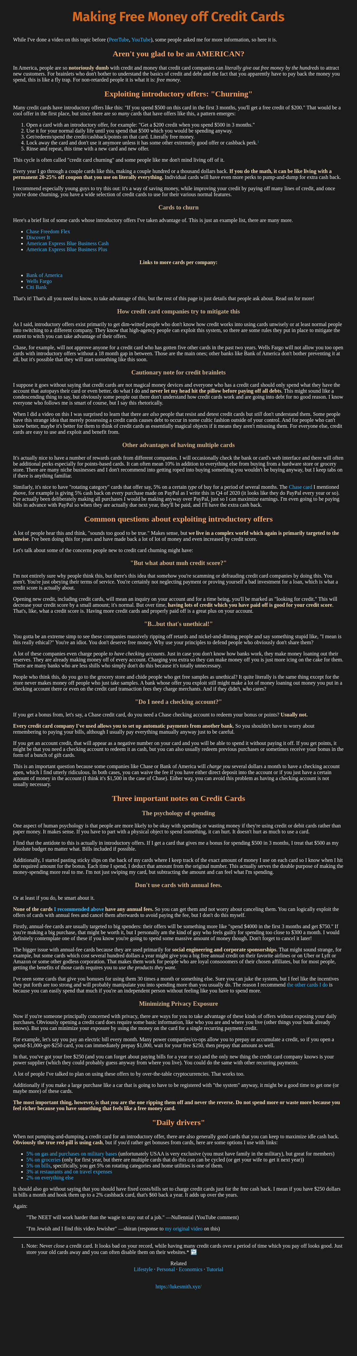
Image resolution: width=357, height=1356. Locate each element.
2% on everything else (50, 1177)
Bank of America (44, 275)
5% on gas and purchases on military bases (71, 1154)
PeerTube (119, 39)
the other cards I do (307, 985)
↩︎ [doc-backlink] (194, 1252)
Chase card (300, 487)
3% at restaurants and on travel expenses (69, 1171)
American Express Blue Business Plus (66, 249)
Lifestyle (143, 1269)
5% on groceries (43, 1159)
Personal (165, 1269)
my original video (183, 1228)
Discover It (38, 237)
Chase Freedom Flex (48, 231)
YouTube (141, 39)
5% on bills (38, 1165)
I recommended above (79, 909)
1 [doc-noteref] (258, 141)
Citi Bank (36, 287)
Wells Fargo (39, 281)
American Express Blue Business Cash (67, 243)
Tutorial (214, 1269)
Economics (190, 1269)
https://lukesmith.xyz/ (178, 1286)
